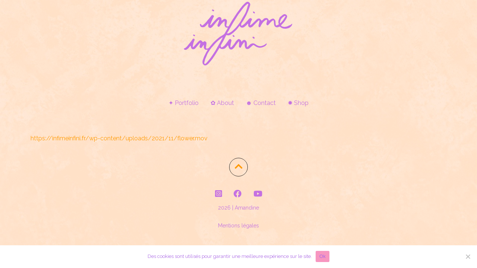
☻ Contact (261, 102)
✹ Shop (298, 102)
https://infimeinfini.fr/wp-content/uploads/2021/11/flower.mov (119, 138)
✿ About (222, 102)
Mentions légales (238, 226)
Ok (322, 256)
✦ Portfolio (183, 102)
